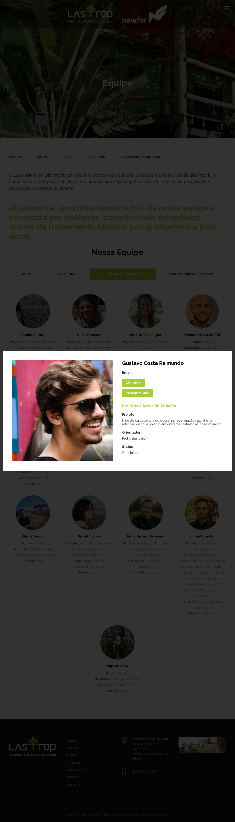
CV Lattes (133, 383)
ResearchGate (138, 393)
